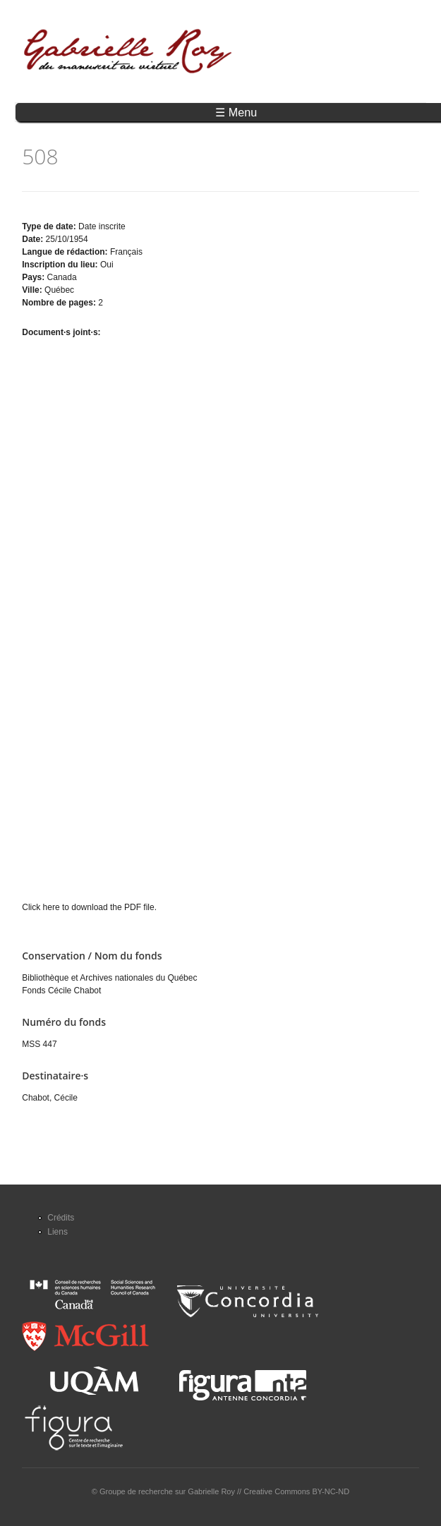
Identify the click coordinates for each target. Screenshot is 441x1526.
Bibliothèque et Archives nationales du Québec (109, 978)
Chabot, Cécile (50, 1098)
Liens (57, 1232)
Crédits (60, 1218)
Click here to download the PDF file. (89, 907)
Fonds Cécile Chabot (61, 990)
